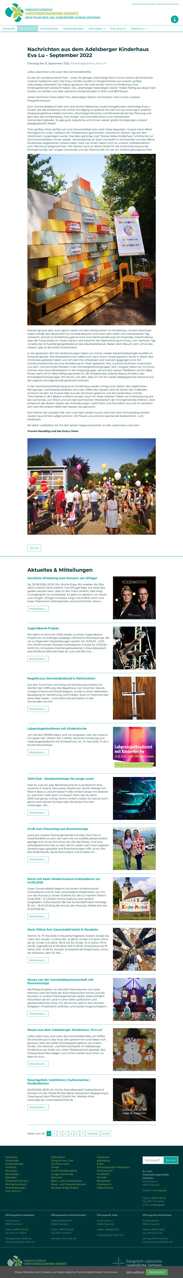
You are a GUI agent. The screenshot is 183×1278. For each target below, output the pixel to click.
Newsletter (12, 1174)
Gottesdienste (49, 28)
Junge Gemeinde (62, 1174)
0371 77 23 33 (66, 1229)
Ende (105, 1133)
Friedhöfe (103, 1174)
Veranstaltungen (73, 28)
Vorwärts (92, 1133)
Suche (143, 4)
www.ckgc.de (159, 1190)
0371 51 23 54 (157, 1229)
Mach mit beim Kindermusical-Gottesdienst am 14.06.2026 (63, 880)
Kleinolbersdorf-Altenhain (113, 1167)
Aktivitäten (96, 28)
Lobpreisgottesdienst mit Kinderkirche (57, 728)
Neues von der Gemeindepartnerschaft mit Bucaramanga (60, 981)
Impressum (161, 4)
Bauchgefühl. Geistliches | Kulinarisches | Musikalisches (58, 1081)
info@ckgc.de (157, 1205)
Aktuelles (11, 1170)
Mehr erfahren (135, 1272)
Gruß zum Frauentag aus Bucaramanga (57, 829)
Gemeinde (26, 28)
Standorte (137, 28)
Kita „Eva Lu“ (118, 28)
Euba (100, 1163)
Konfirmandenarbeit (64, 1170)
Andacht (10, 1167)
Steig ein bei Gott (62, 1160)
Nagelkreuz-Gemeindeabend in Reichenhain (61, 678)
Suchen (171, 1160)
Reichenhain (105, 1170)
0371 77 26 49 (158, 1198)
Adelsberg (103, 1160)
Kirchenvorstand (15, 1184)
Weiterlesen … (38, 608)
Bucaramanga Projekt (65, 1187)
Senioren (56, 1177)
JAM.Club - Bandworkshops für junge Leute (60, 778)
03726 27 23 (112, 1229)
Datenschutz (173, 4)
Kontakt (135, 4)
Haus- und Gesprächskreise (68, 1184)
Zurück (34, 547)
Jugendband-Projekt (43, 628)
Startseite (9, 28)
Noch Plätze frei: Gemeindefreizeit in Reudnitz (62, 929)
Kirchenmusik (60, 1163)
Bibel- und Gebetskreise (66, 1180)
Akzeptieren (156, 1272)
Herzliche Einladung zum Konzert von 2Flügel (62, 578)
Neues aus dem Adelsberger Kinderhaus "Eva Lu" (65, 1030)
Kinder (55, 1167)
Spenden (150, 4)
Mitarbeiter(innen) (17, 1180)
